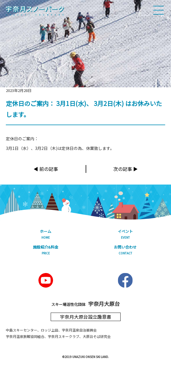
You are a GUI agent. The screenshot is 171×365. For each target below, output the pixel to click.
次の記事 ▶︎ (125, 168)
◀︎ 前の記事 (46, 168)
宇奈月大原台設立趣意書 (85, 316)
